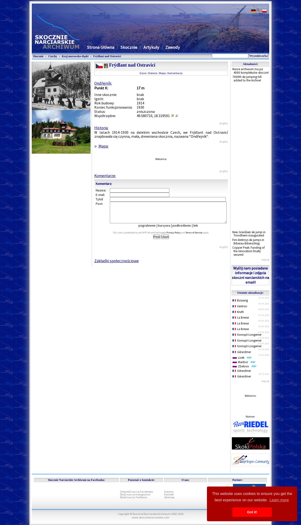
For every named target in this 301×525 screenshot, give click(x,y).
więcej (265, 259)
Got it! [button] (252, 512)
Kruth (238, 312)
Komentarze (174, 73)
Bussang (240, 300)
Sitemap (169, 497)
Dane (143, 73)
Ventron (240, 306)
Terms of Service (199, 236)
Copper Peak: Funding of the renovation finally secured (248, 251)
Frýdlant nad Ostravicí (107, 56)
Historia (152, 73)
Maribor (244, 362)
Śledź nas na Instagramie (135, 494)
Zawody (172, 47)
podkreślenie (185, 230)
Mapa (162, 73)
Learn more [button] (279, 500)
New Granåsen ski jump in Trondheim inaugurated (248, 234)
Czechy (52, 56)
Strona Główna (100, 47)
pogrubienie (150, 230)
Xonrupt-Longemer (247, 335)
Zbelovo (245, 366)
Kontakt (169, 494)
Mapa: (101, 146)
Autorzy (169, 491)
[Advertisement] (250, 156)
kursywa (167, 230)
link (199, 230)
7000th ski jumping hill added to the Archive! (246, 78)
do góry (223, 123)
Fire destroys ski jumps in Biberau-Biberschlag (248, 241)
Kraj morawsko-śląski (75, 56)
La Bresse (241, 318)
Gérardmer (242, 352)
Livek (242, 358)
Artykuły (151, 47)
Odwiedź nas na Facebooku (136, 491)
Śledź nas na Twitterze (133, 497)
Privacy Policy (179, 236)
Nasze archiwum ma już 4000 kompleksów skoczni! (250, 71)
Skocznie (128, 47)
